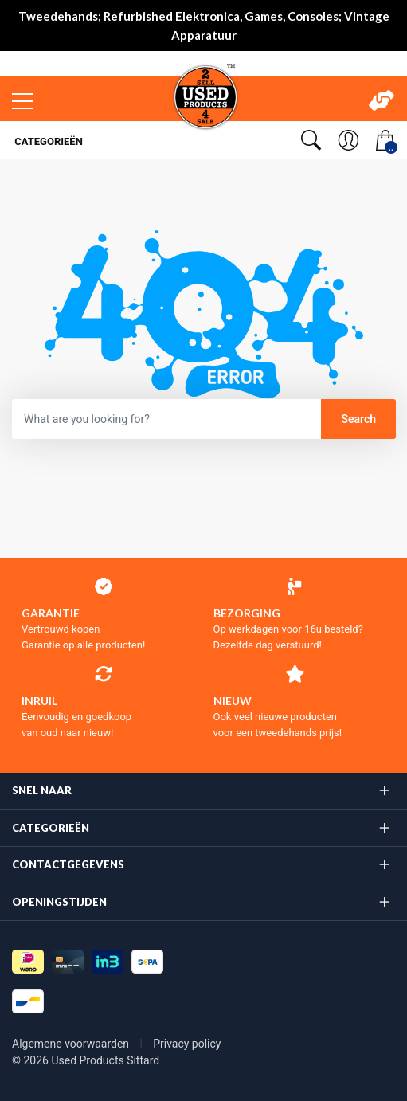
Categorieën (47, 141)
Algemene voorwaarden (72, 1043)
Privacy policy (188, 1043)
